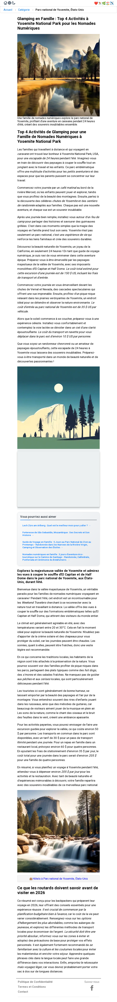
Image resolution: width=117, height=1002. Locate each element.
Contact (23, 991)
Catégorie (24, 9)
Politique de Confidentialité (35, 981)
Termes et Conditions (32, 986)
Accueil (8, 9)
